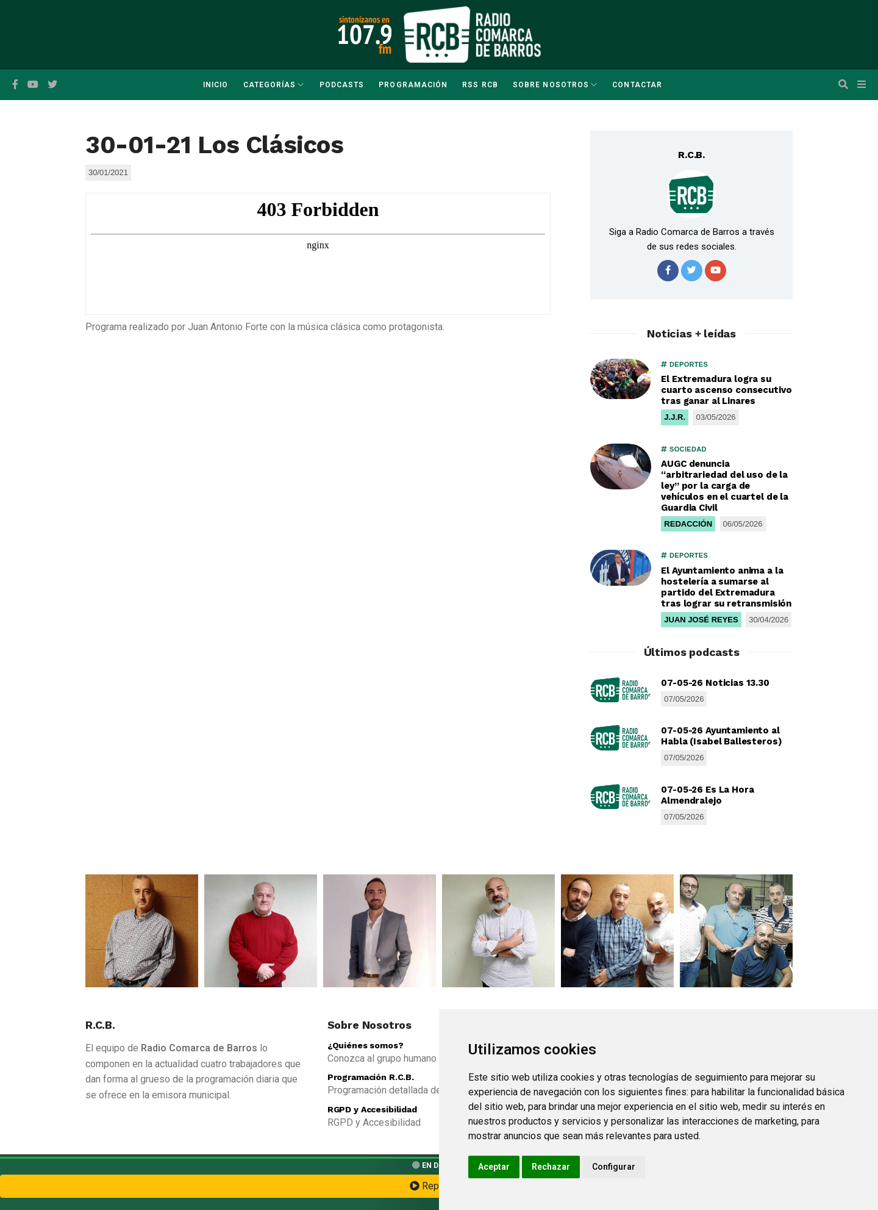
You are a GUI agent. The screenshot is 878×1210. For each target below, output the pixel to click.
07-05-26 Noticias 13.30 (715, 682)
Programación (413, 85)
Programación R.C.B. (370, 1077)
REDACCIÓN (688, 523)
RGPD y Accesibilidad (372, 1109)
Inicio (215, 85)
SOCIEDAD (683, 449)
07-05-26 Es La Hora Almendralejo (707, 795)
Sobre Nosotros (551, 85)
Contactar (637, 85)
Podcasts (342, 85)
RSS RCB (480, 85)
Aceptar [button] (494, 1167)
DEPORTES (684, 364)
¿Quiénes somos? (365, 1045)
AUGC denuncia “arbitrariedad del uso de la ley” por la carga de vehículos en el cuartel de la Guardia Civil (724, 485)
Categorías (269, 85)
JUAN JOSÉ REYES (701, 619)
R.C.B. (691, 154)
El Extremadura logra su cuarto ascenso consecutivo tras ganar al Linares (726, 389)
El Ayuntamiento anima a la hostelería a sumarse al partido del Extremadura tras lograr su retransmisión (726, 587)
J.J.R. (674, 417)
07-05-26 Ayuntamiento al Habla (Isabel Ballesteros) (721, 736)
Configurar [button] (613, 1167)
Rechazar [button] (551, 1167)
